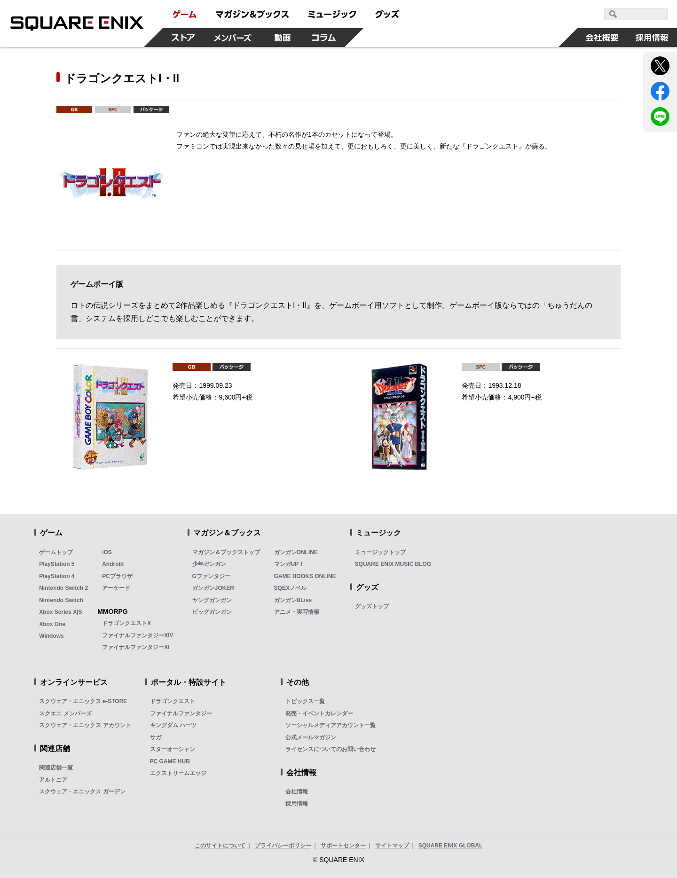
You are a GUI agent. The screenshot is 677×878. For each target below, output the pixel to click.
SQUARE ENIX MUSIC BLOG (393, 564)
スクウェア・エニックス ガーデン (82, 791)
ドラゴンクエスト (172, 701)
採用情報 (296, 803)
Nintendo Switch (61, 600)
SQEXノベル (290, 588)
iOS (107, 552)
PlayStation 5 (56, 564)
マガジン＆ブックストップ (226, 552)
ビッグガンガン (212, 612)
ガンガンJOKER (213, 588)
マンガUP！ (289, 564)
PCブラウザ (117, 576)
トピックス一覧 (305, 701)
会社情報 (296, 791)
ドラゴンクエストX (126, 623)
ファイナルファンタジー (181, 713)
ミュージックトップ (380, 552)
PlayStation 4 (56, 576)
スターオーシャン (172, 749)
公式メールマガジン (310, 737)
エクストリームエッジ (178, 773)
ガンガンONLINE (296, 552)
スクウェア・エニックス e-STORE (83, 701)
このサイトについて (220, 845)
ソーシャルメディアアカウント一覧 (330, 725)
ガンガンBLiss (293, 600)
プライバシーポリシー (283, 845)
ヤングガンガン (212, 600)
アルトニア (53, 779)
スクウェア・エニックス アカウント (85, 725)
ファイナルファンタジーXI (135, 647)
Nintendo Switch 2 (63, 588)
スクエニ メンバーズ (65, 713)
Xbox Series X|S (60, 612)
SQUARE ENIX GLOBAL (450, 845)
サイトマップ (392, 845)
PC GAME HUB (170, 761)
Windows (51, 636)
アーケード (116, 588)
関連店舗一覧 (56, 767)
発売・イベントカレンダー (319, 713)
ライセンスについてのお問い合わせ (330, 749)
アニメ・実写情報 (296, 612)
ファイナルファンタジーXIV (137, 635)
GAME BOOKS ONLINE (305, 576)
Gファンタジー (211, 576)
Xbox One (52, 624)
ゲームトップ (56, 552)
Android (113, 564)
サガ (155, 737)
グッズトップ (372, 606)
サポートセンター (343, 845)
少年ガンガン (209, 564)
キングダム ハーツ (173, 725)
